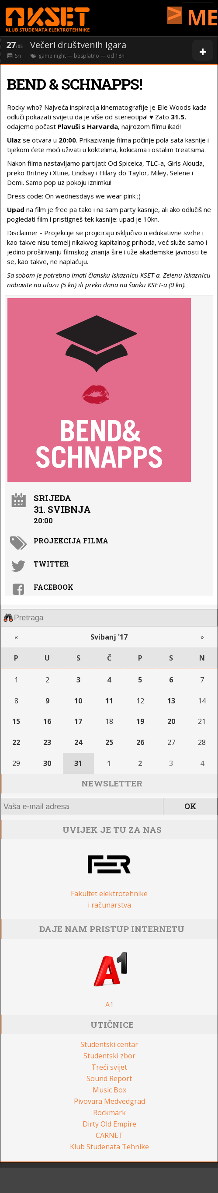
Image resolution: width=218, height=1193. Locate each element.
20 (171, 721)
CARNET (109, 1135)
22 (16, 742)
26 (140, 742)
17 (78, 721)
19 (140, 721)
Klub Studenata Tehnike (109, 1146)
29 (16, 763)
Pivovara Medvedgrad (109, 1101)
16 (47, 721)
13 (171, 701)
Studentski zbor (109, 1056)
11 (109, 701)
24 (78, 742)
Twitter (51, 563)
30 (47, 763)
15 (16, 721)
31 (78, 763)
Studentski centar (109, 1044)
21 (202, 721)
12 (140, 701)
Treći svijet (109, 1067)
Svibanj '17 (109, 637)
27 (171, 742)
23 (47, 742)
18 (109, 721)
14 (202, 701)
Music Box (109, 1090)
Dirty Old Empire (109, 1124)
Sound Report (109, 1078)
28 (202, 742)
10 (78, 701)
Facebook (53, 586)
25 (109, 742)
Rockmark (109, 1112)
